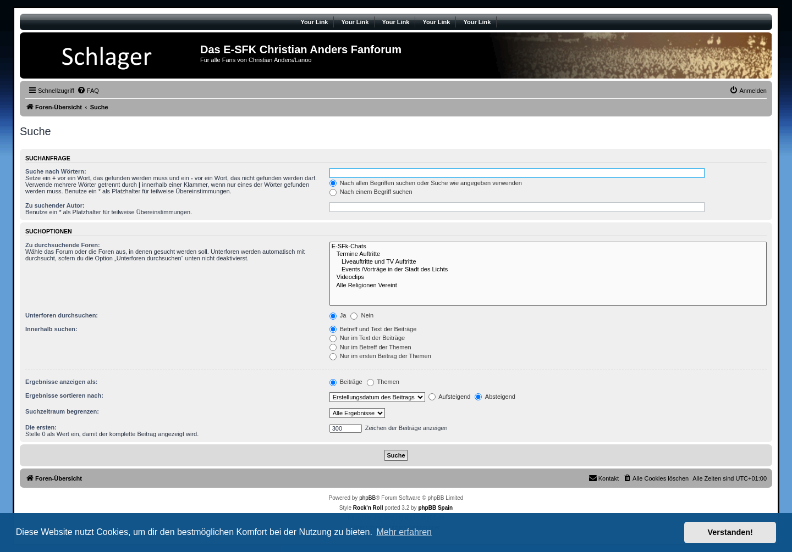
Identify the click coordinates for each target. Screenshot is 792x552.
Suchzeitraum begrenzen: (62, 411)
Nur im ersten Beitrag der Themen (380, 356)
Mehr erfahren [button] (404, 532)
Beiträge (345, 381)
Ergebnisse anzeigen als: (61, 381)
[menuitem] (88, 90)
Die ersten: (41, 427)
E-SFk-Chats (548, 246)
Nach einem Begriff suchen (371, 191)
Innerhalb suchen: (51, 329)
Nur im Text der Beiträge (367, 337)
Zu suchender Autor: (55, 205)
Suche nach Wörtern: (55, 171)
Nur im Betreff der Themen (370, 347)
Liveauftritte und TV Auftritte (548, 262)
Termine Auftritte (548, 254)
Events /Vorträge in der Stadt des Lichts (548, 270)
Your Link (314, 22)
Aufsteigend (449, 396)
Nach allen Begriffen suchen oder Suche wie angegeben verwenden (425, 183)
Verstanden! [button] (730, 532)
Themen (383, 381)
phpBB (367, 498)
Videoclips (548, 277)
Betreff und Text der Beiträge (373, 329)
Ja (337, 315)
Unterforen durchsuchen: (61, 315)
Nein (361, 315)
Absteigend (495, 396)
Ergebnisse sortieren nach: (64, 395)
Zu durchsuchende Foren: (62, 245)
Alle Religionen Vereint (548, 285)
